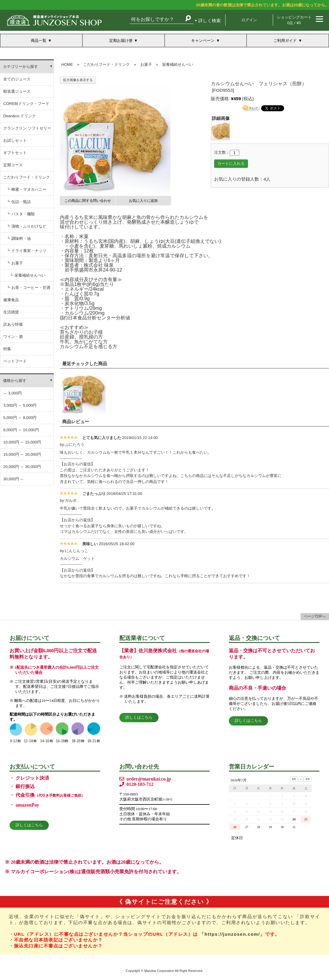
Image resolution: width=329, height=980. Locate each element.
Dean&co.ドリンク (19, 116)
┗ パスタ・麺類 (20, 214)
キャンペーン (202, 40)
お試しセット (15, 140)
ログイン (249, 20)
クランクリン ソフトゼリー (27, 128)
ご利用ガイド (285, 40)
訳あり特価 (13, 324)
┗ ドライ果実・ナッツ (26, 251)
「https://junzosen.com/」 (232, 934)
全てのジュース (17, 79)
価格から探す (14, 380)
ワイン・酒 (13, 336)
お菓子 (146, 64)
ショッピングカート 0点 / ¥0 (294, 20)
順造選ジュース (17, 91)
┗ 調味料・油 (18, 238)
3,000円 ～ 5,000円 (19, 405)
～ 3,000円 (12, 393)
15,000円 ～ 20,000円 (22, 454)
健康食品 (11, 300)
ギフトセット (15, 152)
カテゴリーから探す (20, 66)
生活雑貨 (11, 312)
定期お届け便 (120, 40)
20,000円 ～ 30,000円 (22, 466)
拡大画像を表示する (78, 80)
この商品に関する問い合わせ (87, 201)
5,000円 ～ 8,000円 (19, 417)
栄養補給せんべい (177, 64)
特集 (7, 349)
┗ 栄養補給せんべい (27, 275)
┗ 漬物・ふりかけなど (26, 226)
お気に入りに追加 (143, 201)
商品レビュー (75, 421)
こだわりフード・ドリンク (26, 177)
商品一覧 (38, 40)
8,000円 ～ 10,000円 (21, 430)
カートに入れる (231, 163)
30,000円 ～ (13, 479)
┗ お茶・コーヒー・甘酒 (28, 287)
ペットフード (15, 361)
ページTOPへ (314, 616)
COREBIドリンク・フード (26, 103)
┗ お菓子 (14, 263)
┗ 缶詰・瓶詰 (18, 201)
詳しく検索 (209, 20)
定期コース (13, 165)
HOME (67, 64)
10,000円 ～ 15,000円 (22, 442)
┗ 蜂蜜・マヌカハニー (26, 189)
